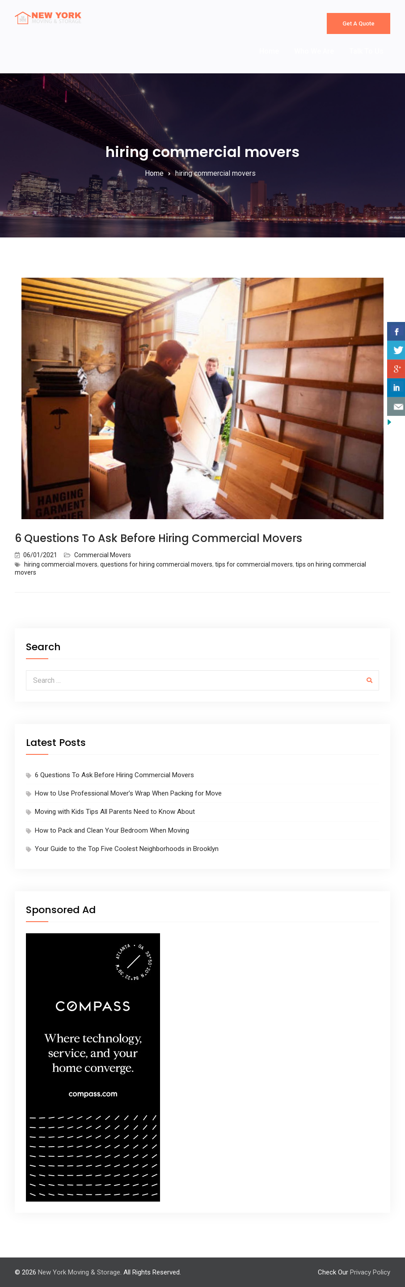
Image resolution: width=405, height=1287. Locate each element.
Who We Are (314, 51)
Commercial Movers (102, 555)
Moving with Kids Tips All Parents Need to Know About (115, 812)
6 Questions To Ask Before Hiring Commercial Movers (158, 538)
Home (269, 51)
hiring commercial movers (60, 564)
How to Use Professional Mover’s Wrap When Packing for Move (128, 793)
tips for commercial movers (254, 564)
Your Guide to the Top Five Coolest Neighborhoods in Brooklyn (127, 849)
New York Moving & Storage (79, 1272)
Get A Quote (358, 23)
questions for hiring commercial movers (156, 564)
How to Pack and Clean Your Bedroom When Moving (112, 830)
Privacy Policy (370, 1272)
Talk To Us (366, 51)
